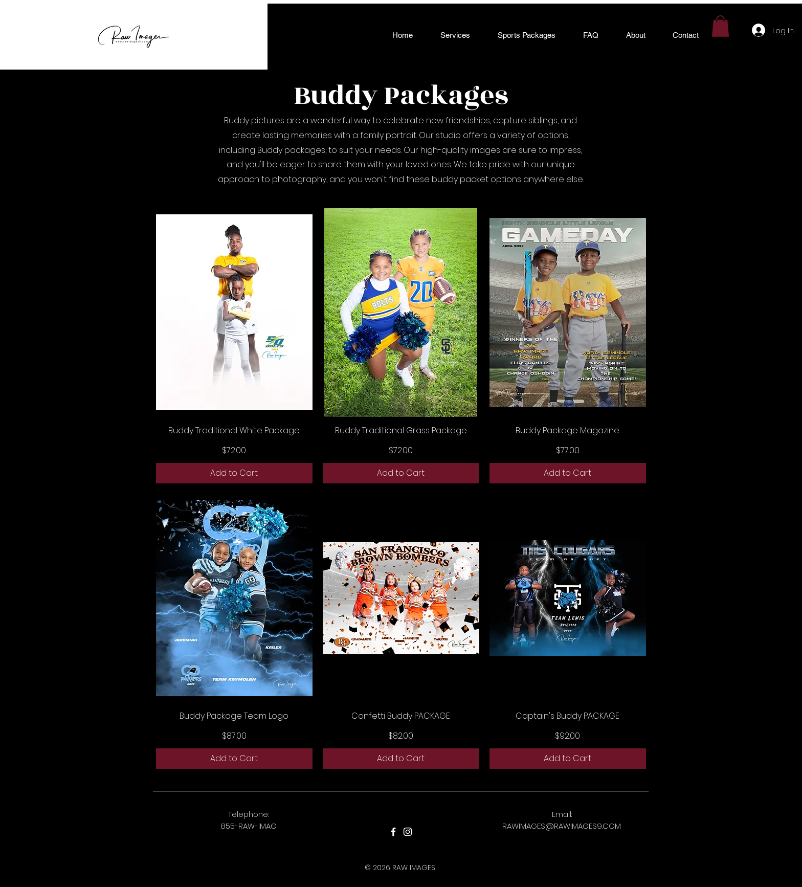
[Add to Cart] (234, 473)
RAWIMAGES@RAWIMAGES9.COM (561, 826)
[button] (455, 35)
